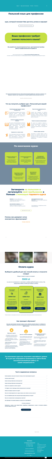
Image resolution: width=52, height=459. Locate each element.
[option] (46, 5)
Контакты (36, 5)
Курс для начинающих (41, 447)
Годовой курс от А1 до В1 (41, 444)
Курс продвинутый (40, 450)
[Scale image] (12, 237)
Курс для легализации (25, 5)
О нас (38, 443)
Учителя (31, 5)
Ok (45, 457)
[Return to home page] (8, 6)
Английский (39, 451)
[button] (26, 26)
